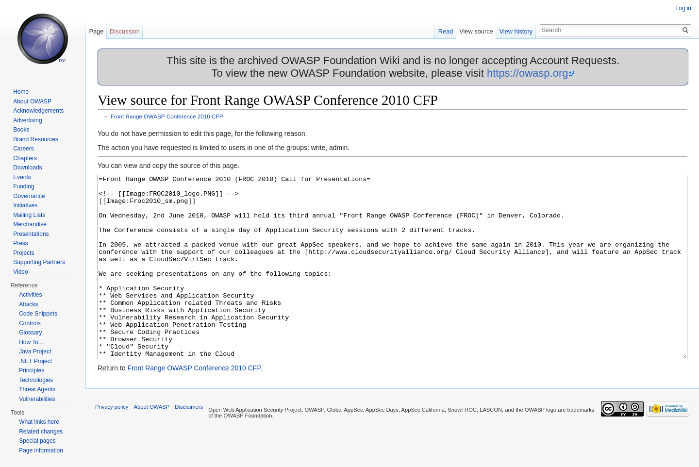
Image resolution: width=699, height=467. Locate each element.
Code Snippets (38, 313)
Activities (30, 294)
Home (21, 91)
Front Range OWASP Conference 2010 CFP (167, 116)
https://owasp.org (527, 73)
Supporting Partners (39, 262)
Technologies (36, 380)
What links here (39, 421)
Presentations (31, 234)
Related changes (41, 431)
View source (476, 31)
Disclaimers (189, 443)
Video (20, 271)
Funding (23, 186)
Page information (41, 450)
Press (20, 243)
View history (516, 31)
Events (22, 177)
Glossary (30, 332)
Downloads (27, 167)
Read (445, 31)
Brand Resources (35, 139)
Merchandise (30, 224)
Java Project (35, 351)
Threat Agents (37, 389)
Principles (31, 370)
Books (21, 129)
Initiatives (25, 205)
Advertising (27, 120)
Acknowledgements (38, 110)
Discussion (125, 31)
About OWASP (32, 101)
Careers (23, 148)
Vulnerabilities (37, 399)
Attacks (28, 304)
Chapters (25, 158)
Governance (29, 196)
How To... (31, 342)
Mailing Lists (29, 215)
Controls (30, 323)
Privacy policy (111, 443)
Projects (23, 253)
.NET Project (35, 361)
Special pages (37, 440)
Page (96, 31)
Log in (683, 8)
